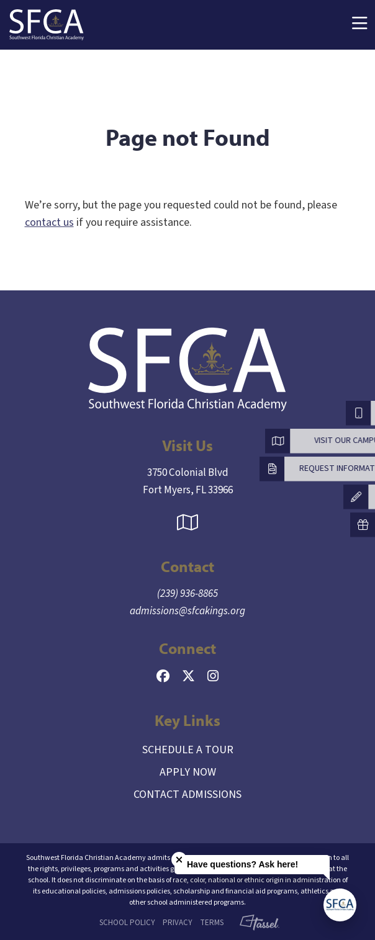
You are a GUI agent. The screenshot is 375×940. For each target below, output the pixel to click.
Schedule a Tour (187, 750)
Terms (212, 922)
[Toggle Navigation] (359, 25)
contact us (49, 222)
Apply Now (188, 772)
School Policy (127, 922)
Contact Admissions (187, 794)
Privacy (177, 922)
